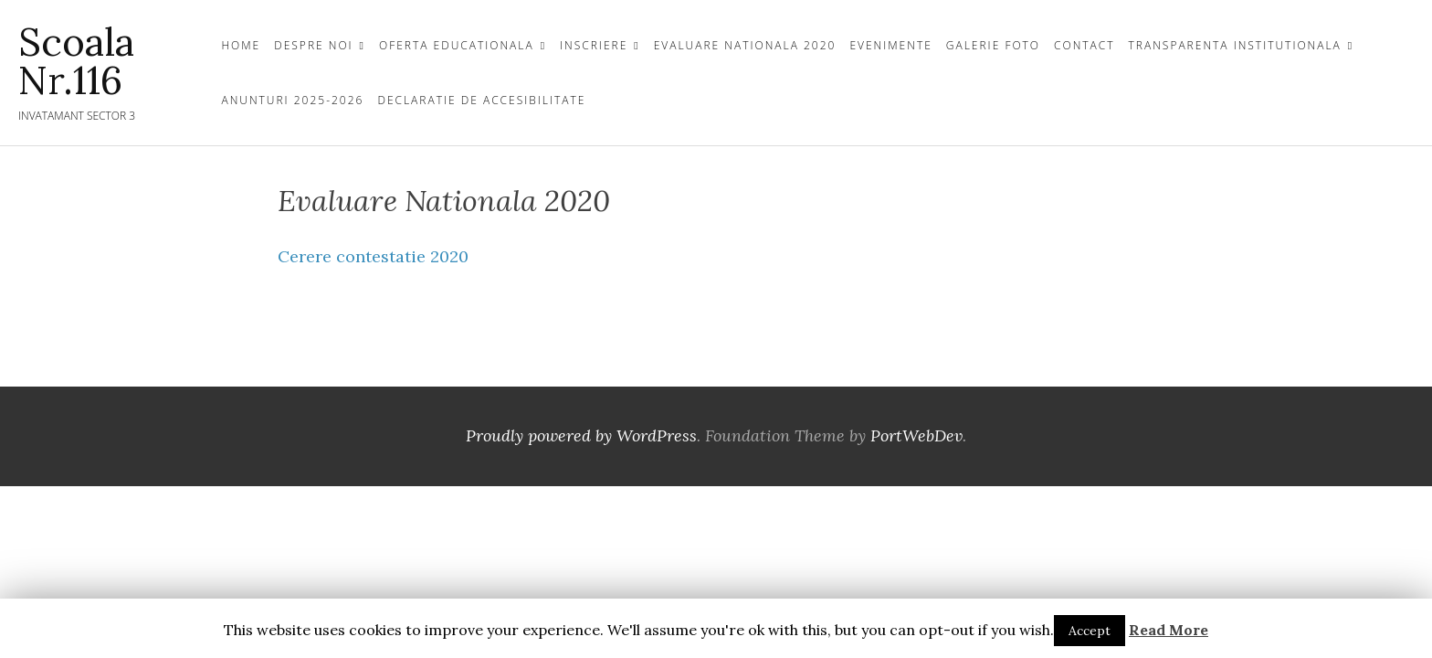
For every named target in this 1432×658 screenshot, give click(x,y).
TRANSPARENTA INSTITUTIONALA (1235, 45)
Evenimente (890, 45)
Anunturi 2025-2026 (292, 100)
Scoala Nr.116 (76, 61)
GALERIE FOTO (993, 45)
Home (240, 45)
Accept (1090, 630)
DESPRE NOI (313, 45)
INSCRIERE (593, 45)
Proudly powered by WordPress (581, 435)
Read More (1168, 630)
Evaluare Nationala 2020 (745, 45)
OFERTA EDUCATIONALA (456, 45)
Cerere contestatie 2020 (373, 256)
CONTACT (1084, 45)
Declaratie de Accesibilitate (481, 100)
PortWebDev (916, 435)
